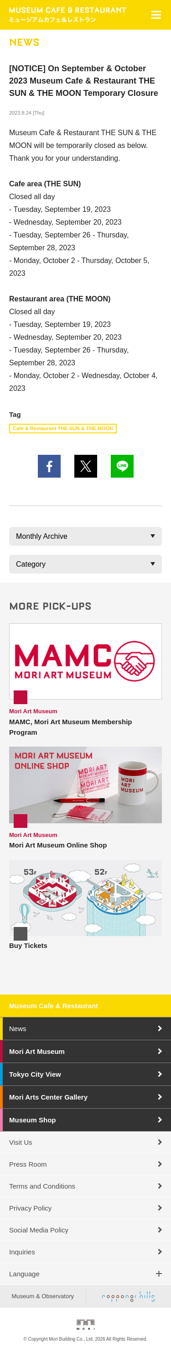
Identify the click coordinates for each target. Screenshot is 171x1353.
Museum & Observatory (42, 1296)
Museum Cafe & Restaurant (53, 1006)
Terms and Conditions (42, 1186)
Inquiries (22, 1252)
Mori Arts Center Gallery (48, 1097)
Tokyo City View (35, 1074)
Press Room (28, 1164)
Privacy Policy (30, 1208)
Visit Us (20, 1142)
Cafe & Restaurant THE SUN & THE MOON (63, 428)
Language (24, 1274)
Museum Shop (32, 1120)
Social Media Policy (38, 1230)
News (17, 1028)
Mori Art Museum (37, 1051)
